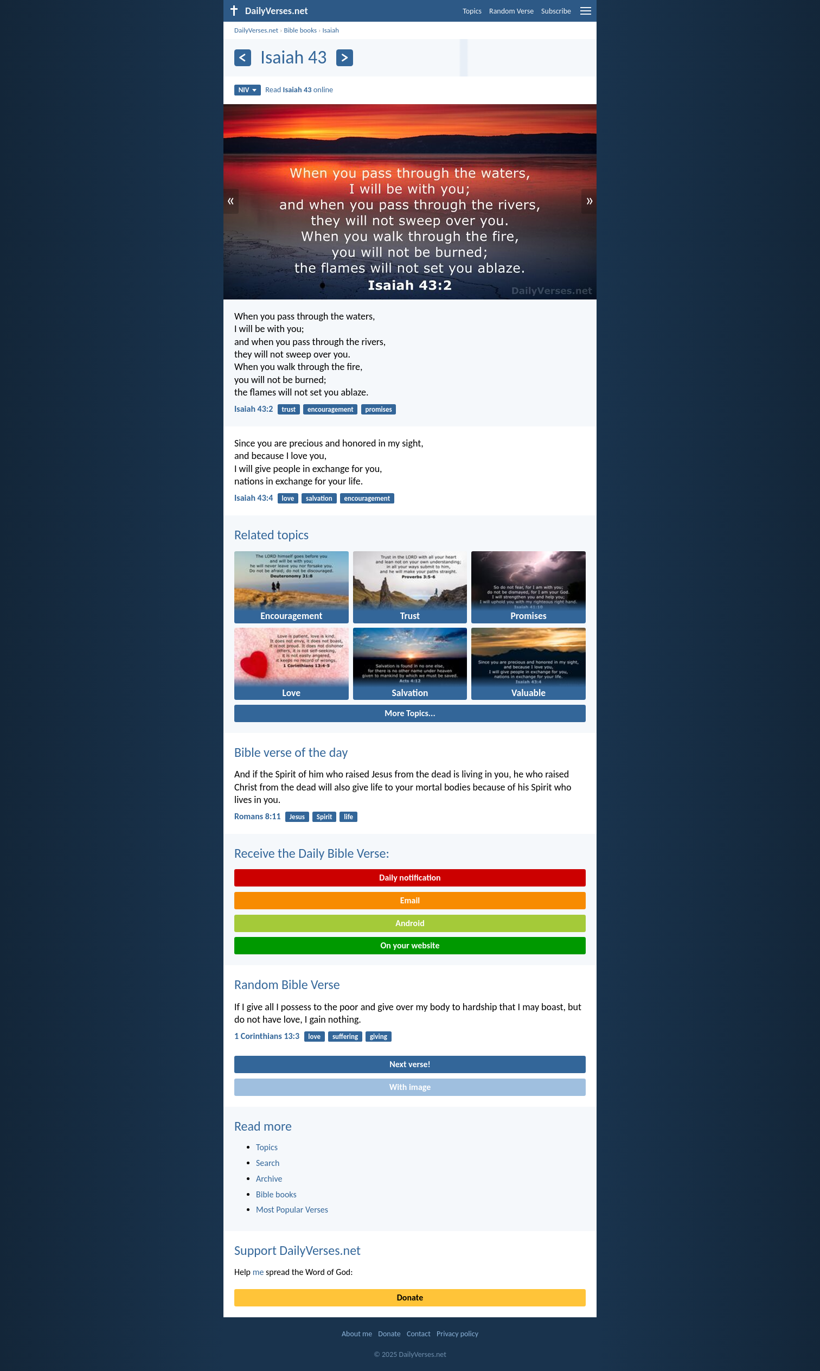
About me (357, 1333)
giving (378, 1036)
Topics (472, 11)
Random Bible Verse (287, 984)
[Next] (344, 57)
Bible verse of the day (291, 752)
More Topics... (410, 713)
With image (410, 1087)
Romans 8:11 (257, 816)
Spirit (324, 817)
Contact (419, 1333)
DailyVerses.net (256, 30)
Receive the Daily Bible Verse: (311, 853)
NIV (248, 90)
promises (379, 409)
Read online (299, 89)
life (348, 817)
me (258, 1272)
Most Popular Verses (292, 1209)
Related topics (271, 535)
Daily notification (409, 877)
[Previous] (242, 57)
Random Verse (511, 11)
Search (268, 1163)
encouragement (331, 409)
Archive (269, 1179)
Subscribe (556, 11)
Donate (410, 1297)
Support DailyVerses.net (297, 1250)
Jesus (297, 817)
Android (409, 923)
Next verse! (409, 1064)
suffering (345, 1036)
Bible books (300, 30)
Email (410, 900)
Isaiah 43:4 (253, 498)
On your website (410, 945)
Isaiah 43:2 (253, 409)
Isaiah (330, 30)
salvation (319, 498)
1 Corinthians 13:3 (266, 1036)
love (288, 498)
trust (289, 409)
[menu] (586, 15)
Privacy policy (457, 1333)
